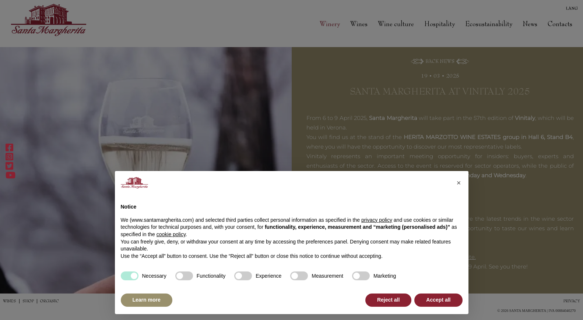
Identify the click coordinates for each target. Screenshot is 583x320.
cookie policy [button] (171, 234)
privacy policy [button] (376, 220)
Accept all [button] (438, 300)
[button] (459, 183)
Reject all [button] (388, 300)
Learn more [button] (147, 300)
